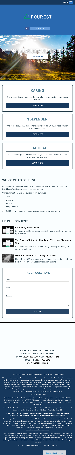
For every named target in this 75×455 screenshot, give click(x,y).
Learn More (37, 56)
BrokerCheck (59, 374)
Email (8, 288)
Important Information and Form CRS (30, 445)
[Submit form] (37, 311)
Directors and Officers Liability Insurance (35, 255)
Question (9, 296)
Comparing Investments (27, 227)
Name (8, 280)
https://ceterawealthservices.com (37, 430)
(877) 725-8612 (43, 359)
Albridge (40, 28)
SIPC (32, 400)
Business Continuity (50, 445)
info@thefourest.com (37, 362)
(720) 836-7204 (52, 356)
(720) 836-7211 (31, 356)
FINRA (28, 400)
